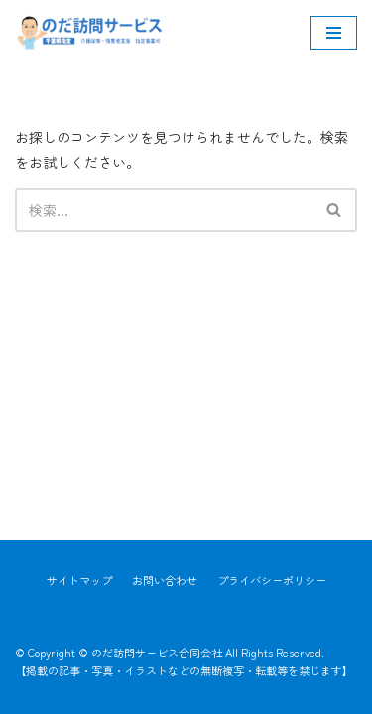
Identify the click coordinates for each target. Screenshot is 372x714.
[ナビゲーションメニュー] (333, 33)
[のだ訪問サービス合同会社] (89, 33)
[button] (333, 209)
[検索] (163, 210)
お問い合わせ (164, 580)
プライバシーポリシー (271, 580)
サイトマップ (79, 580)
